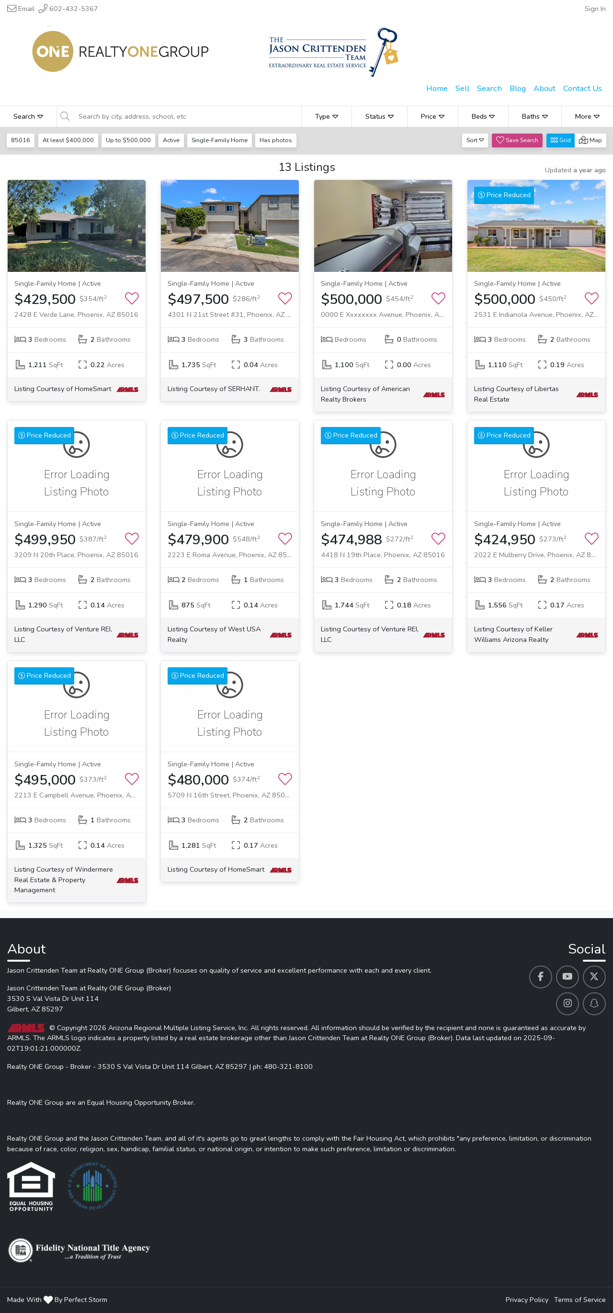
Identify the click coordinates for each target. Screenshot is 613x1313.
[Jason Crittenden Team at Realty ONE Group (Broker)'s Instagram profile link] (567, 1003)
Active (172, 140)
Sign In (595, 8)
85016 (21, 140)
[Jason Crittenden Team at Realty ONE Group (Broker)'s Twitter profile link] (594, 976)
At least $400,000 (68, 140)
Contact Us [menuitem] (582, 88)
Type (326, 116)
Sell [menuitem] (462, 88)
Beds (483, 116)
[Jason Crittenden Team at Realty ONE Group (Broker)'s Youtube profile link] (567, 976)
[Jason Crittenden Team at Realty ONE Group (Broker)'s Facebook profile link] (540, 976)
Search (28, 116)
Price (432, 116)
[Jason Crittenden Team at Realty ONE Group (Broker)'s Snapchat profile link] (594, 1003)
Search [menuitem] (489, 88)
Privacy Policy (527, 1299)
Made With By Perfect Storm (57, 1299)
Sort (475, 140)
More (587, 116)
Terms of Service (580, 1299)
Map (590, 140)
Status (379, 116)
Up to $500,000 (129, 140)
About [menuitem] (545, 88)
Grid (561, 140)
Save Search (517, 140)
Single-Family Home (222, 140)
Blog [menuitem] (518, 88)
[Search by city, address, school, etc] (187, 116)
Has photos (278, 140)
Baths (535, 116)
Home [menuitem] (437, 88)
